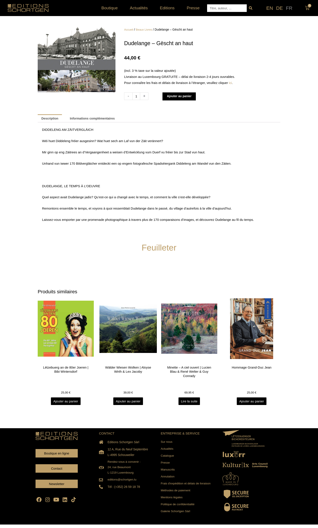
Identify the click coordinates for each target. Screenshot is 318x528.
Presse (193, 8)
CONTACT (106, 434)
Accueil (129, 29)
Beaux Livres (145, 29)
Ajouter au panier (180, 96)
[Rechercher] (250, 8)
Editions (168, 8)
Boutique (110, 8)
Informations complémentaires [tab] (95, 118)
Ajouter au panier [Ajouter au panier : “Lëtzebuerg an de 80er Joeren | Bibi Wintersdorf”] (66, 402)
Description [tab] (51, 118)
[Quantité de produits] (136, 96)
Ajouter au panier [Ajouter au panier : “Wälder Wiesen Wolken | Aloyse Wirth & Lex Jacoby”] (128, 402)
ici (230, 83)
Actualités (140, 8)
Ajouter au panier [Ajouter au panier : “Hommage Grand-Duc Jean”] (251, 402)
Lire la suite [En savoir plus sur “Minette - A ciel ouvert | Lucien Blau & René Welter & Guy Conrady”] (190, 402)
